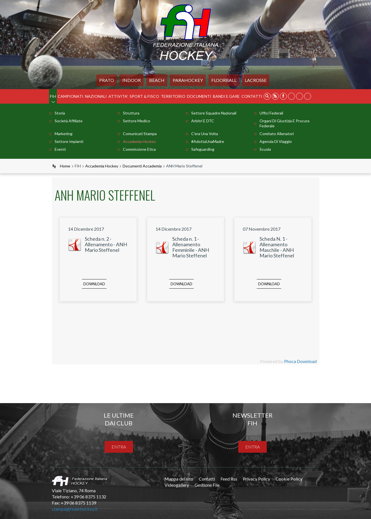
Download (94, 284)
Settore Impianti (69, 141)
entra (118, 446)
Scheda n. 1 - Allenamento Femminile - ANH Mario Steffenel (190, 247)
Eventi (60, 149)
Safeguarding (202, 149)
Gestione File (207, 485)
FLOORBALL (223, 80)
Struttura (131, 113)
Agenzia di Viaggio (276, 141)
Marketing (63, 133)
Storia (60, 113)
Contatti (251, 96)
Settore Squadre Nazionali (213, 113)
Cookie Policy (289, 478)
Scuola (265, 149)
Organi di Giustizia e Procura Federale (284, 123)
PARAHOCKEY (188, 80)
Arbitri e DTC (202, 120)
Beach (156, 80)
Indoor (131, 80)
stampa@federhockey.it (75, 508)
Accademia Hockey (139, 141)
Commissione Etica (139, 149)
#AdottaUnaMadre (207, 141)
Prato (106, 80)
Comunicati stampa (140, 133)
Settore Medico (136, 120)
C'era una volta (204, 133)
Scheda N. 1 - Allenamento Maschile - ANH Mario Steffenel (277, 247)
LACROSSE (255, 80)
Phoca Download (300, 361)
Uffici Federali (271, 113)
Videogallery (176, 485)
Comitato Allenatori (277, 133)
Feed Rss (228, 478)
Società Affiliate (69, 120)
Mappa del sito (178, 478)
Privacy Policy (256, 478)
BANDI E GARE (226, 96)
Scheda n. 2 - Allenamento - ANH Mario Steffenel (106, 244)
